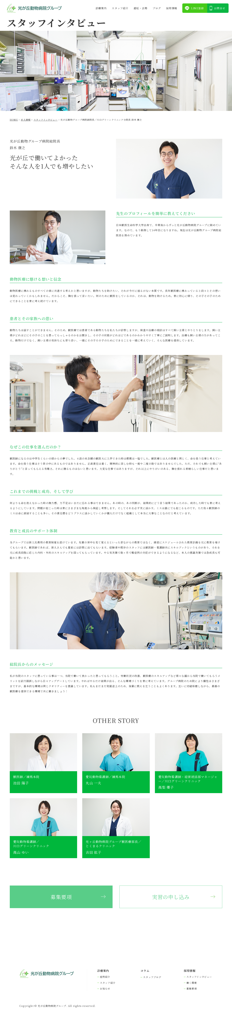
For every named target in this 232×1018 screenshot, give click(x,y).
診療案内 (101, 8)
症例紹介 (105, 976)
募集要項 (61, 897)
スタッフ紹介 (120, 8)
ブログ (157, 8)
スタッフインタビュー (199, 976)
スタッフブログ (152, 977)
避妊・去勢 (141, 8)
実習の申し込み (171, 897)
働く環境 (191, 982)
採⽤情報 (171, 8)
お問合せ (219, 8)
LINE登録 (197, 8)
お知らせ (105, 988)
